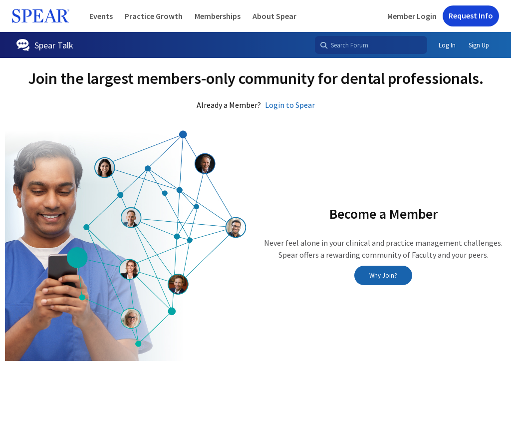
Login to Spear (290, 105)
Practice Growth (154, 16)
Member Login (412, 16)
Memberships (218, 16)
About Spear (274, 16)
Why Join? (383, 275)
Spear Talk (53, 45)
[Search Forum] (371, 45)
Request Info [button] (471, 15)
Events (101, 16)
